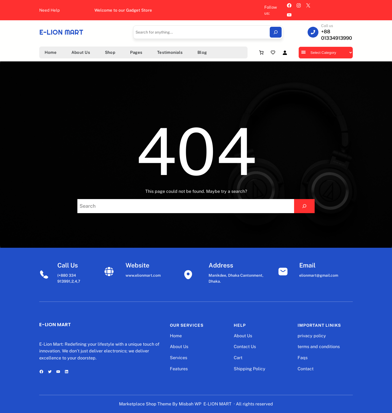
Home (176, 335)
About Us (179, 346)
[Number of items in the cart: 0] (261, 52)
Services (178, 357)
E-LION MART (61, 32)
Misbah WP (190, 404)
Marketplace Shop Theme (145, 404)
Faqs (303, 357)
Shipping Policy (249, 368)
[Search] (276, 32)
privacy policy (312, 335)
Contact (306, 368)
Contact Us (245, 346)
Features (179, 368)
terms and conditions (319, 346)
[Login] (284, 52)
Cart (238, 357)
